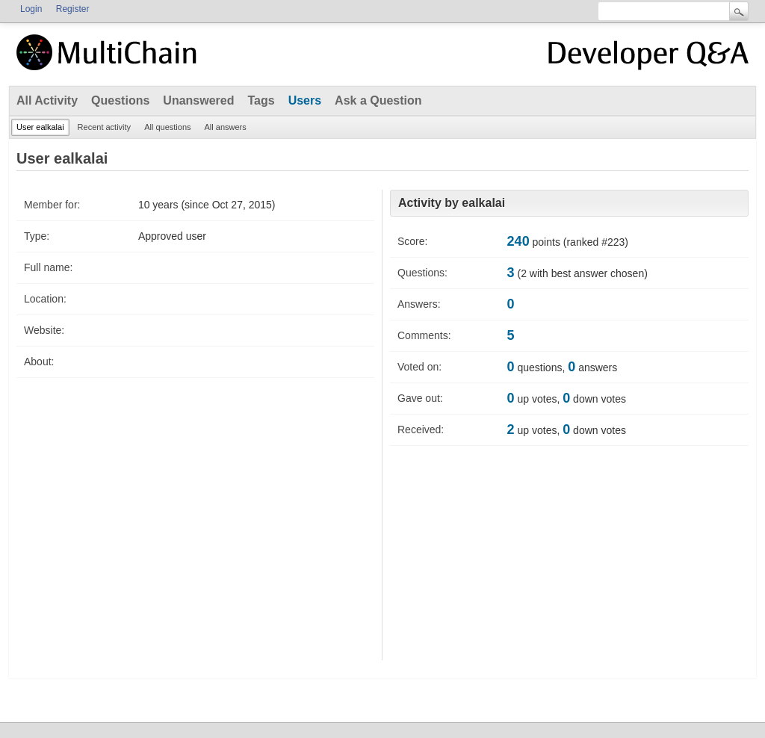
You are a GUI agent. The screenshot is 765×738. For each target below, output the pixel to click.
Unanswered (198, 100)
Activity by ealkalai (451, 202)
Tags (260, 100)
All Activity (47, 100)
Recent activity (104, 127)
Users (304, 100)
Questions (120, 100)
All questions (167, 127)
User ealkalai (40, 127)
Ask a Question (378, 100)
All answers (226, 127)
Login (31, 9)
